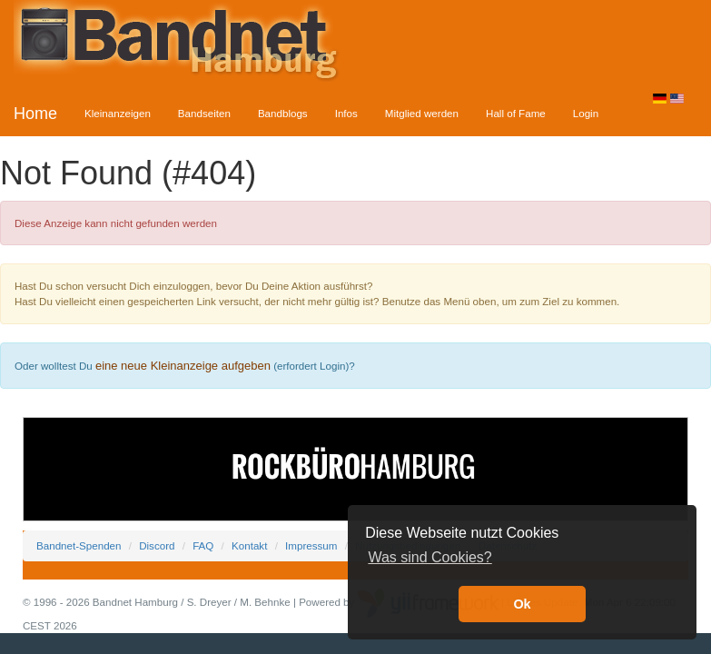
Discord (156, 545)
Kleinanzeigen (117, 113)
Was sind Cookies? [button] (429, 557)
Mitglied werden (422, 113)
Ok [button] (521, 604)
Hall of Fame (516, 113)
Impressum (311, 545)
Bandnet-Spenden (78, 545)
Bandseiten (204, 113)
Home (35, 113)
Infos (346, 113)
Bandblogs (283, 113)
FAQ (203, 545)
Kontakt (249, 545)
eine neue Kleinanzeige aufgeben (183, 365)
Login (585, 113)
